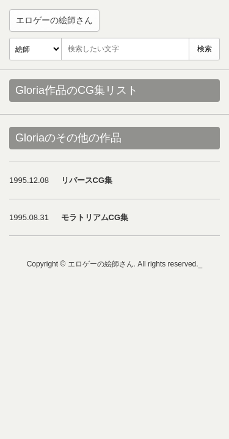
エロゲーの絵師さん (54, 20)
